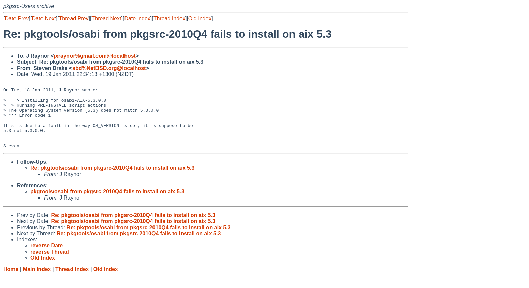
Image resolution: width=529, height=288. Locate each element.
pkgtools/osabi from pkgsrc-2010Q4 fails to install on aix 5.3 (107, 204)
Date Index (137, 18)
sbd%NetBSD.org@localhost (109, 68)
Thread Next (106, 18)
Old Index (199, 18)
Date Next (44, 18)
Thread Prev (74, 18)
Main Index (37, 281)
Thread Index (169, 18)
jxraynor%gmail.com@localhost (95, 56)
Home (10, 281)
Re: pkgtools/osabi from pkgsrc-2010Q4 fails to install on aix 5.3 (112, 180)
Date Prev (17, 18)
